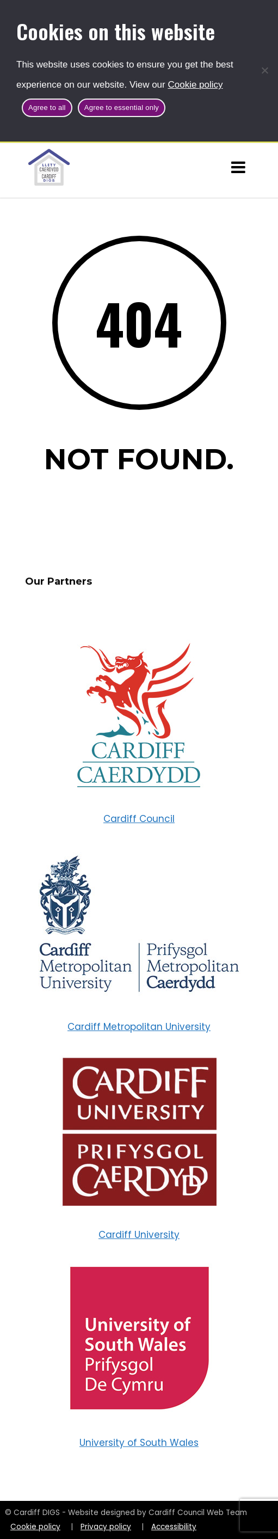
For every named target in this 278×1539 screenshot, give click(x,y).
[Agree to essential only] (264, 70)
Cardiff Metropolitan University (139, 1026)
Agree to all (47, 107)
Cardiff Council (139, 818)
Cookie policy (195, 84)
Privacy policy (106, 1527)
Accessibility (173, 1527)
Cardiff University (139, 1234)
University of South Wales (139, 1442)
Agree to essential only (121, 107)
